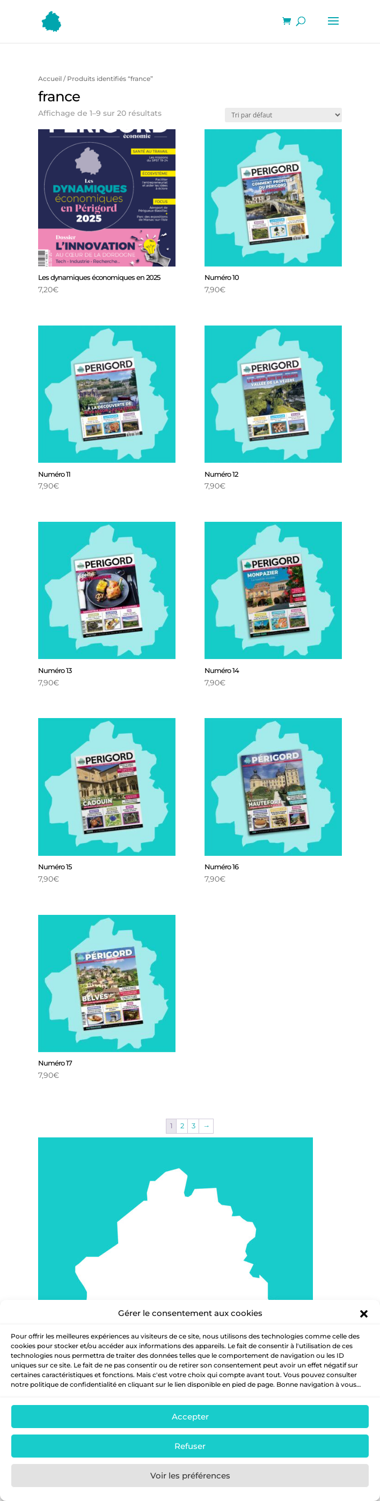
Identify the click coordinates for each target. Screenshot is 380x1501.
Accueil (50, 79)
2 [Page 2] (182, 1125)
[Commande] (283, 115)
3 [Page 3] (193, 1125)
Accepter (190, 1431)
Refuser (190, 1461)
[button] (364, 1328)
